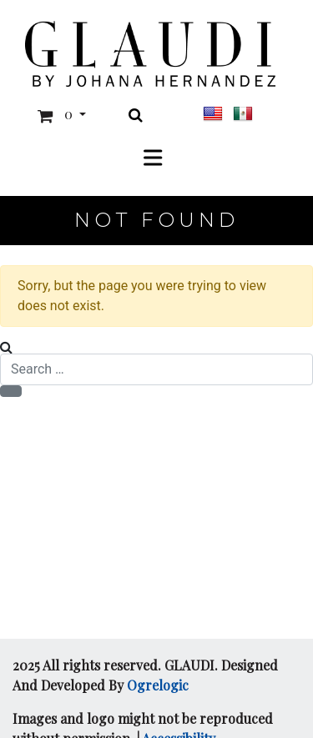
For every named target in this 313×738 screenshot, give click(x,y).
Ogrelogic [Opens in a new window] (158, 685)
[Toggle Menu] (157, 157)
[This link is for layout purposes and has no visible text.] (150, 54)
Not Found (156, 220)
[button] (57, 116)
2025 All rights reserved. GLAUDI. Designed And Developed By (145, 675)
